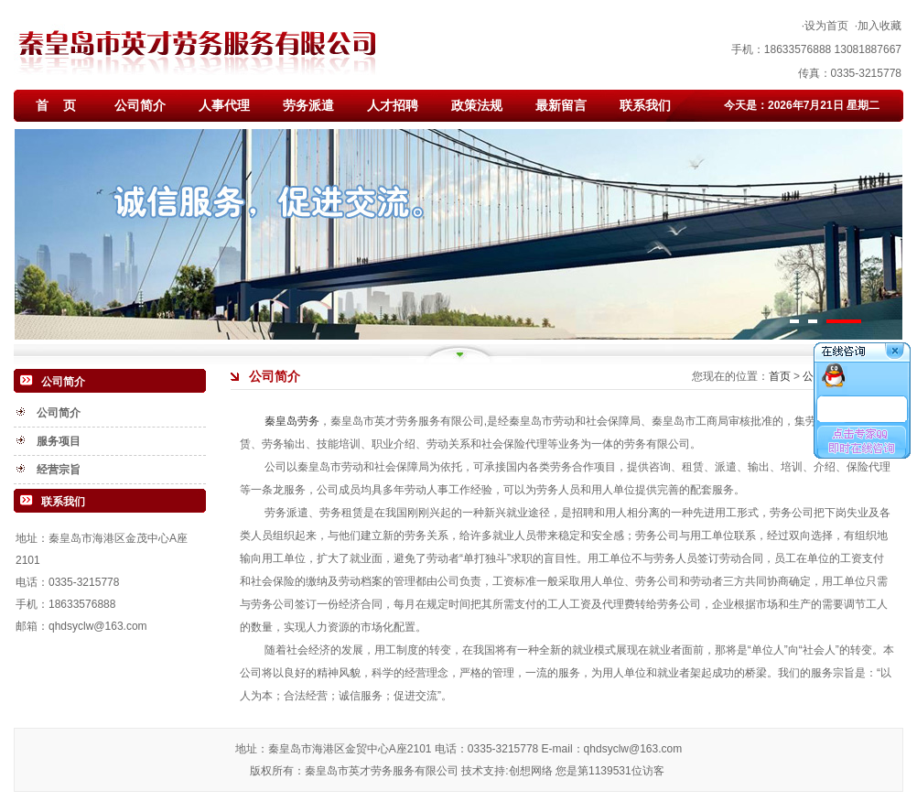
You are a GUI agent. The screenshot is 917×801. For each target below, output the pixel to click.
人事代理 (224, 105)
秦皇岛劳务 (291, 421)
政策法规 (476, 105)
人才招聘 (392, 105)
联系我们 (645, 105)
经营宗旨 (59, 469)
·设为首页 (825, 25)
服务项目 (59, 441)
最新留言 (561, 105)
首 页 (56, 105)
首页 (781, 376)
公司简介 (140, 105)
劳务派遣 (308, 105)
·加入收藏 (878, 25)
